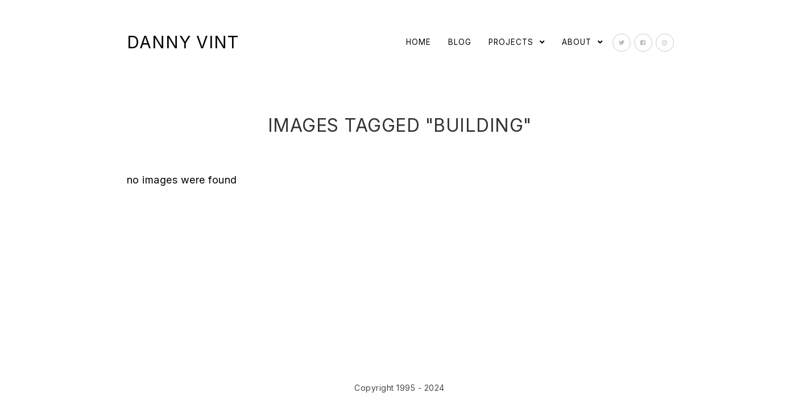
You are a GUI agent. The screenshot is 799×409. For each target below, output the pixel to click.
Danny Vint (183, 42)
